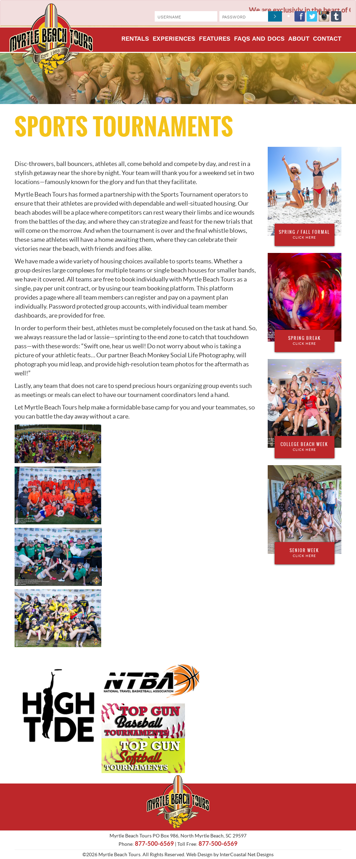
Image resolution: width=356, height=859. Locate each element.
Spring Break (305, 340)
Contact (327, 39)
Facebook (299, 16)
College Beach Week (305, 446)
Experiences (174, 39)
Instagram (324, 16)
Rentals (135, 39)
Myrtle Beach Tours (51, 38)
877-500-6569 (154, 843)
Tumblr (336, 16)
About (298, 39)
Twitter (312, 16)
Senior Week (305, 552)
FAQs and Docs (259, 39)
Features (214, 39)
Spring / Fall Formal (305, 234)
